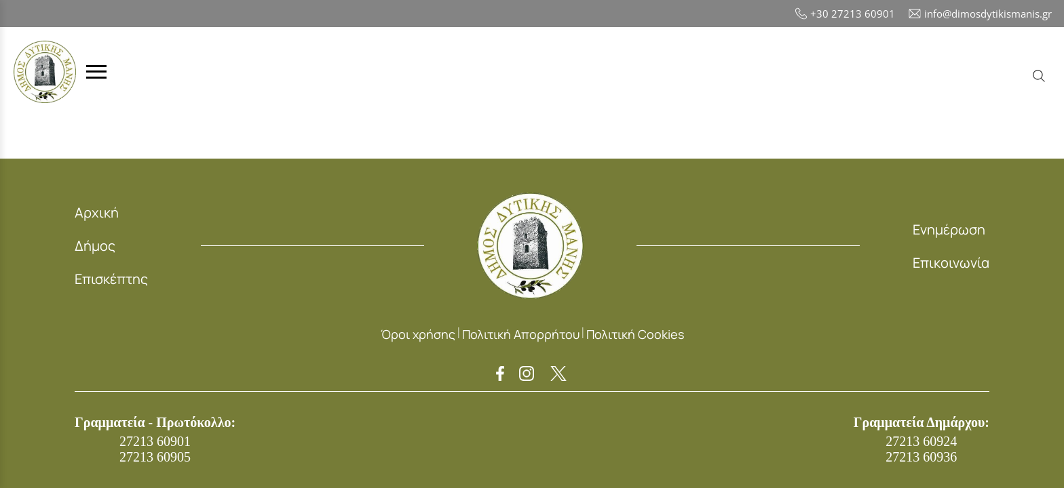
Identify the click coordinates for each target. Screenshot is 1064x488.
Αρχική (97, 212)
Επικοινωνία (951, 262)
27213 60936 (921, 456)
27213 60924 (921, 441)
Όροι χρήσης (418, 334)
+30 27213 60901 (845, 13)
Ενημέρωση (949, 229)
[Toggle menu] (96, 72)
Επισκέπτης (111, 279)
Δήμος (95, 246)
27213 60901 (155, 441)
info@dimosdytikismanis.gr (980, 13)
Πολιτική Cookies (635, 334)
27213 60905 (155, 456)
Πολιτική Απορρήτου (521, 334)
